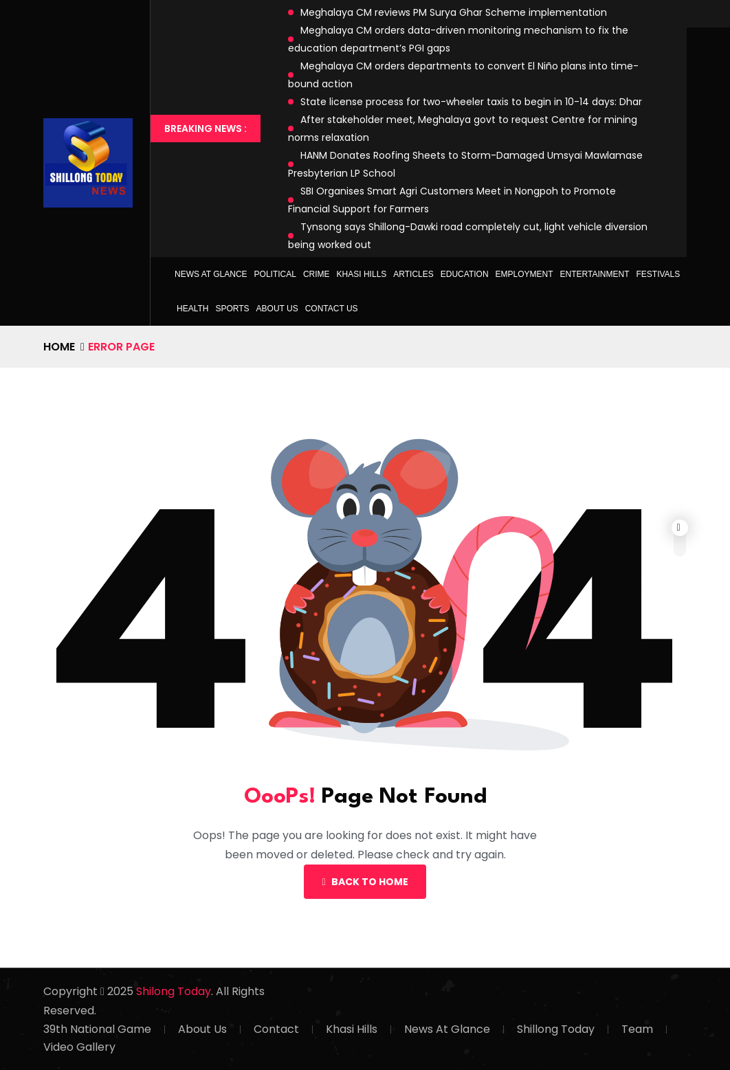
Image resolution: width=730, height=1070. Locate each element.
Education (465, 274)
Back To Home (365, 882)
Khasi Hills (362, 274)
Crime (316, 274)
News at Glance (211, 274)
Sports (232, 308)
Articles (413, 274)
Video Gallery (79, 1047)
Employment (524, 274)
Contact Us (331, 308)
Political (275, 274)
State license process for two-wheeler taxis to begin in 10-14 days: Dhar (471, 102)
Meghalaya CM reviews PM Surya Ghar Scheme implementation (453, 12)
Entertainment (595, 274)
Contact (276, 1029)
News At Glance (447, 1029)
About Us (277, 308)
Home (59, 347)
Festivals (658, 274)
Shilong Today (173, 991)
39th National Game (97, 1029)
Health (192, 308)
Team (637, 1029)
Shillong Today (556, 1029)
